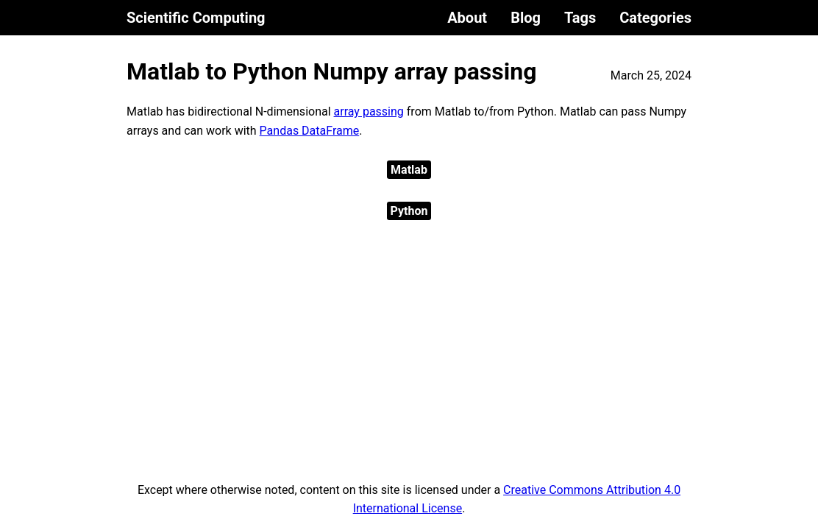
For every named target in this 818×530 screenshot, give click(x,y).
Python (409, 211)
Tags (580, 17)
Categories (655, 17)
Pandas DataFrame (310, 131)
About (467, 17)
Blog (526, 17)
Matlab (409, 170)
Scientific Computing (196, 17)
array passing (369, 112)
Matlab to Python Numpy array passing (331, 71)
